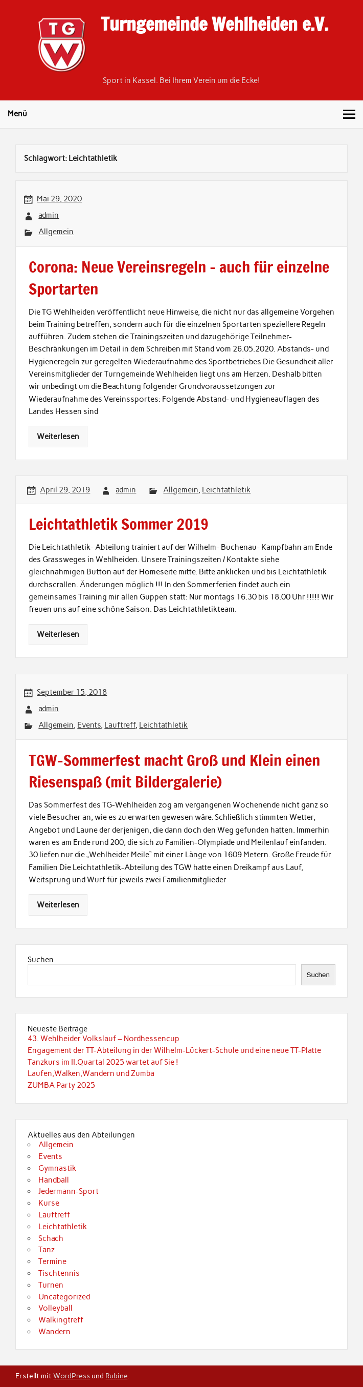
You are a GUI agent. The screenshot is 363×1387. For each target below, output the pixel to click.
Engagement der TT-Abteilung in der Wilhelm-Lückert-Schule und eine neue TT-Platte (174, 1050)
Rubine (116, 1376)
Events (89, 725)
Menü (17, 113)
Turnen (50, 1285)
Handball (53, 1180)
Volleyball (55, 1308)
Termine (52, 1261)
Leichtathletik (226, 489)
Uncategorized (64, 1296)
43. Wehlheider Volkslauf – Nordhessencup (103, 1038)
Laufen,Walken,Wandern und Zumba (91, 1073)
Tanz (46, 1249)
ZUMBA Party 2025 (61, 1085)
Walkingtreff (60, 1319)
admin (48, 215)
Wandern (54, 1331)
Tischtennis (59, 1273)
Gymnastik (57, 1168)
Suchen (41, 959)
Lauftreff (119, 725)
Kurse (48, 1203)
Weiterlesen (58, 436)
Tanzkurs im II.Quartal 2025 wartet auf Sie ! (103, 1062)
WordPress (71, 1376)
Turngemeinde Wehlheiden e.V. (214, 24)
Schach (50, 1238)
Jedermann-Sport (68, 1191)
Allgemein (56, 231)
